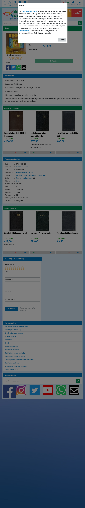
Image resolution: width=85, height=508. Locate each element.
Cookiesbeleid (24, 31)
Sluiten (61, 39)
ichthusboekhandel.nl (29, 11)
